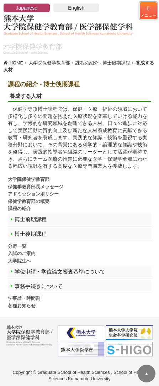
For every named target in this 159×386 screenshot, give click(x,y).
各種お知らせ (22, 305)
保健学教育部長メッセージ (35, 186)
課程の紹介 (19, 208)
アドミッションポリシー (33, 194)
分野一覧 (17, 246)
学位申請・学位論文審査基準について (60, 272)
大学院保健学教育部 (49, 63)
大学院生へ (19, 261)
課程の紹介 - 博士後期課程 (102, 63)
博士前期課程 (31, 219)
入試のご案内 (22, 253)
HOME (16, 63)
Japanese (26, 8)
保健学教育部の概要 (28, 201)
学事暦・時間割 (24, 298)
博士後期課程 (31, 234)
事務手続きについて (39, 286)
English (76, 8)
